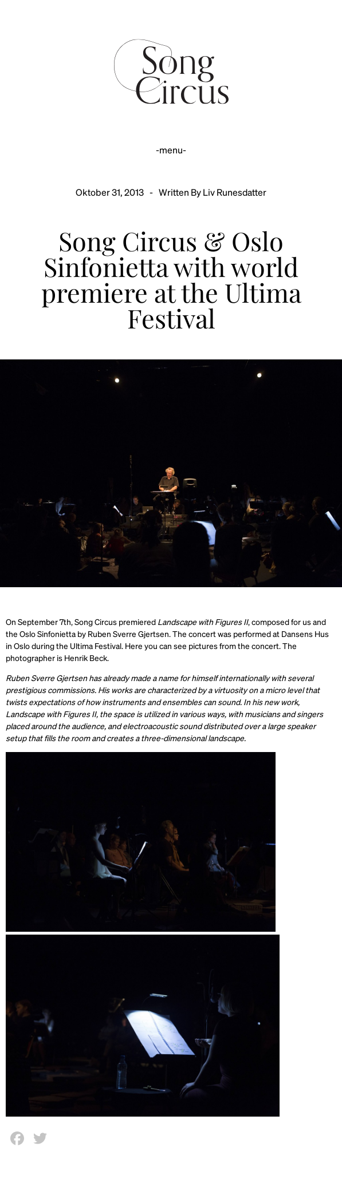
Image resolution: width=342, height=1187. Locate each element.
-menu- (171, 150)
